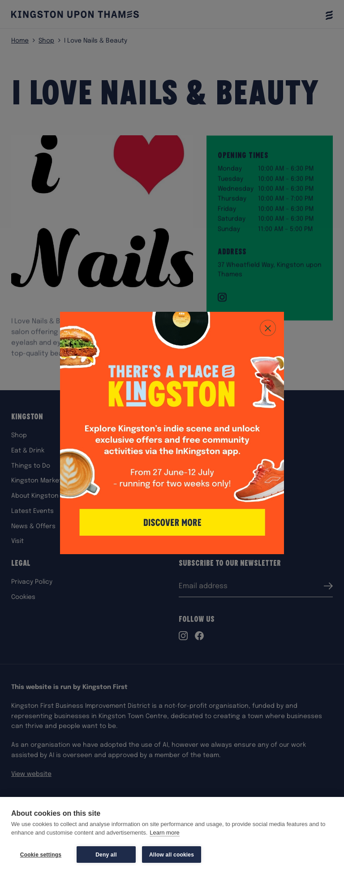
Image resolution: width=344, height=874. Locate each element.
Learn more (164, 833)
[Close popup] (268, 328)
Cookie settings (40, 855)
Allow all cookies (171, 855)
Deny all (106, 855)
